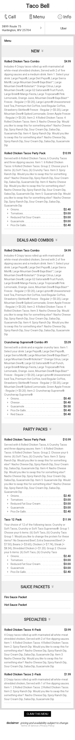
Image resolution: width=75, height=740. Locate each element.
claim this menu (37, 713)
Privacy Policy (47, 725)
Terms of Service (29, 725)
